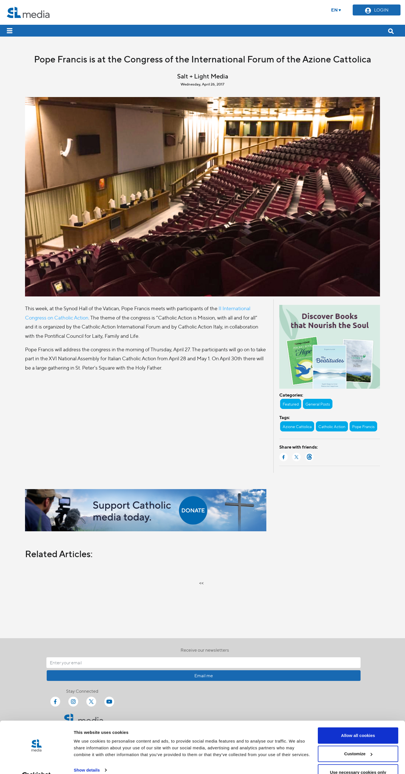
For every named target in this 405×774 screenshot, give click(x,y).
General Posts (317, 403)
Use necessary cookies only (358, 759)
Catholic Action (331, 426)
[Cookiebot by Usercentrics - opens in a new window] (36, 763)
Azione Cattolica (297, 426)
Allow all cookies (358, 722)
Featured (291, 403)
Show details (87, 756)
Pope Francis (363, 426)
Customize (358, 740)
